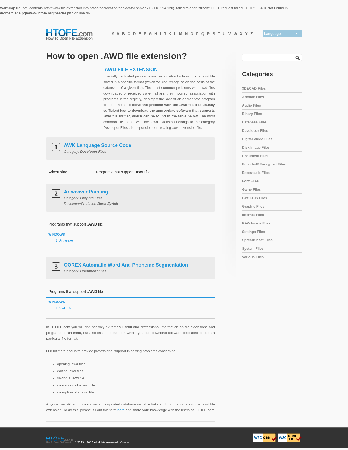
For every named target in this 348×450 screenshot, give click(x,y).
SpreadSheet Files (257, 240)
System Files (253, 248)
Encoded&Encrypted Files (264, 164)
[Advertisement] (73, 100)
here (121, 410)
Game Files (251, 190)
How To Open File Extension (75, 34)
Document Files (255, 156)
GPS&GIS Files (254, 198)
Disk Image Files (256, 147)
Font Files (250, 181)
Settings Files (253, 232)
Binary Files (252, 114)
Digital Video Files (257, 139)
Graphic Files (253, 206)
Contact (125, 442)
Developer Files (255, 131)
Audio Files (251, 105)
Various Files (253, 257)
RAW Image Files (256, 223)
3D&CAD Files (254, 88)
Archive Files (253, 97)
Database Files (254, 122)
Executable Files (256, 173)
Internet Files (253, 215)
